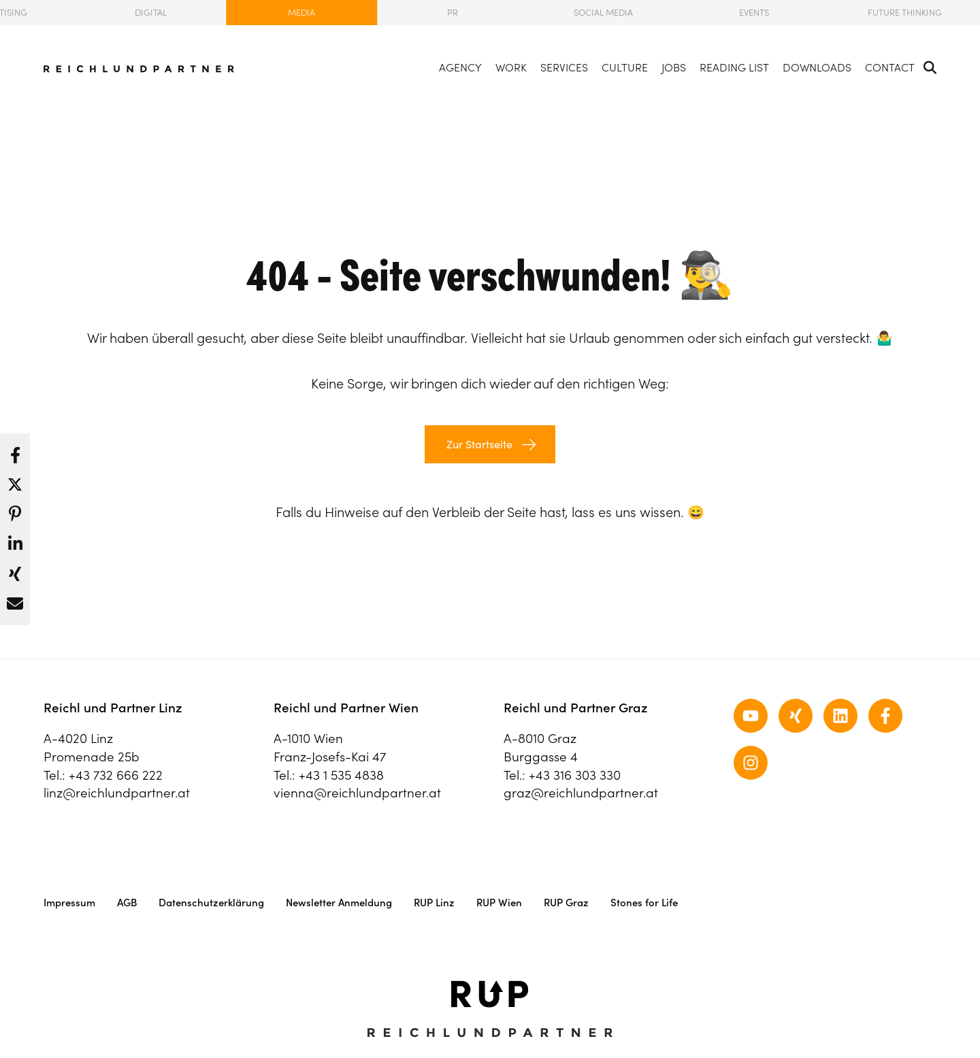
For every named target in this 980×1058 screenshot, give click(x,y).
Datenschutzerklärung (211, 902)
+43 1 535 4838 (341, 775)
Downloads (817, 67)
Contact (890, 67)
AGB (127, 902)
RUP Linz (434, 902)
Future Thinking (905, 12)
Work (511, 67)
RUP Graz (566, 902)
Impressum (69, 902)
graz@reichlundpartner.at (581, 792)
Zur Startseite (478, 444)
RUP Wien (499, 902)
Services (564, 67)
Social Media (603, 12)
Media (301, 12)
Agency (460, 67)
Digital (151, 12)
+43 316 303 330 (575, 775)
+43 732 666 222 (116, 775)
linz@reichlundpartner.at (117, 792)
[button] (15, 451)
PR (452, 12)
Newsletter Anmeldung (339, 902)
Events (754, 12)
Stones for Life (644, 902)
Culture (625, 67)
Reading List (734, 67)
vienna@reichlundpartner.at (357, 792)
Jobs (674, 67)
